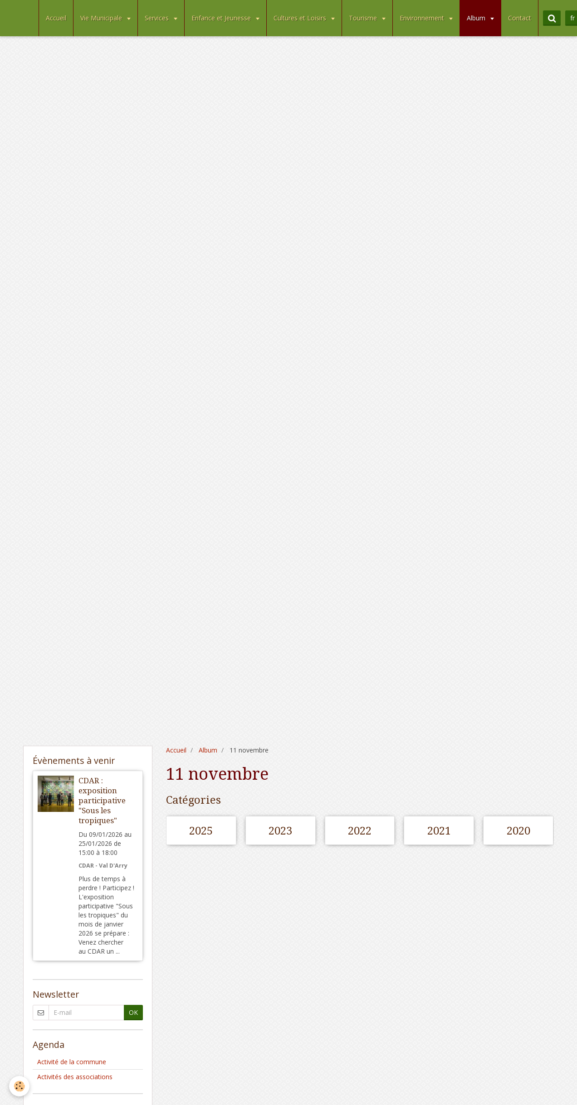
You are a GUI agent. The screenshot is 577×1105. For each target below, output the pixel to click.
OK (133, 1012)
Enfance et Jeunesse (222, 18)
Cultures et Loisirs (301, 18)
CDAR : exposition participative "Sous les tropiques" (102, 800)
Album (477, 18)
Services (158, 18)
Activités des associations (74, 1076)
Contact (519, 18)
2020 (518, 831)
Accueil (56, 18)
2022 (360, 831)
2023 (280, 831)
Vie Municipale (102, 18)
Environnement (423, 18)
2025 (201, 831)
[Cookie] (19, 1086)
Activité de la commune (71, 1061)
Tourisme (364, 18)
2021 (439, 831)
